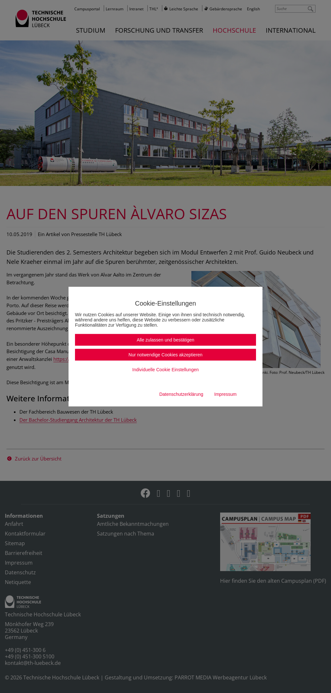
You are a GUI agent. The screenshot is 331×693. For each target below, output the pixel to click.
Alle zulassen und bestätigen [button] (165, 339)
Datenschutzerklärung (181, 394)
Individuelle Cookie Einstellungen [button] (165, 369)
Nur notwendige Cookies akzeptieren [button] (166, 354)
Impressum (225, 394)
